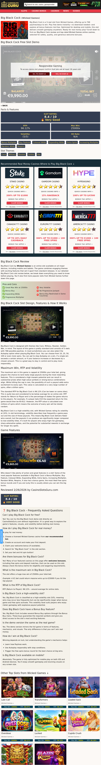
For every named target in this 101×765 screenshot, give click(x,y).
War (39, 154)
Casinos (55, 11)
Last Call (5, 700)
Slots (24, 11)
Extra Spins (72, 142)
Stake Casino (17, 181)
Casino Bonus (39, 11)
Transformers (41, 700)
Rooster (21, 154)
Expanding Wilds (56, 142)
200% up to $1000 (17, 195)
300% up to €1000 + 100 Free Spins (50, 239)
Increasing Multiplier (89, 142)
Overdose (6, 733)
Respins (20, 146)
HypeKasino (83, 181)
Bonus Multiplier (8, 142)
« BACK (4, 106)
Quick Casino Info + (17, 191)
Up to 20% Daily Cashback (17, 239)
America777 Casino (84, 224)
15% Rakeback (50, 195)
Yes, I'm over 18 (61, 74)
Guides (76, 11)
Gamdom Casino (50, 181)
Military (12, 154)
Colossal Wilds (39, 142)
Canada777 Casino (17, 224)
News (66, 11)
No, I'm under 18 (39, 74)
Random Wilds (8, 146)
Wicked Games (30, 18)
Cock (3, 154)
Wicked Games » (7, 703)
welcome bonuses (57, 561)
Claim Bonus (17, 203)
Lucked (38, 733)
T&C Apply (12, 206)
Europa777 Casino (50, 224)
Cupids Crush (74, 733)
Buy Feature (24, 142)
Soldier (31, 154)
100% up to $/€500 (84, 195)
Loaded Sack (74, 700)
